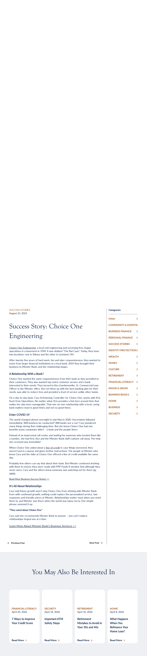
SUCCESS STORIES (19, 310)
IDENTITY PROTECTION (122, 350)
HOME (112, 400)
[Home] (17, 9)
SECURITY (114, 413)
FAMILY (113, 363)
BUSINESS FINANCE (120, 331)
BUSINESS (114, 407)
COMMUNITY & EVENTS (123, 325)
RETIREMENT (116, 375)
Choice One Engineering (22, 347)
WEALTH (114, 356)
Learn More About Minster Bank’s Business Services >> (42, 526)
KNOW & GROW (118, 388)
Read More (18, 640)
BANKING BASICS (119, 394)
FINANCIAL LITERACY (121, 382)
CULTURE (114, 369)
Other (112, 318)
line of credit (53, 447)
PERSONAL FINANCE (121, 337)
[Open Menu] (130, 9)
